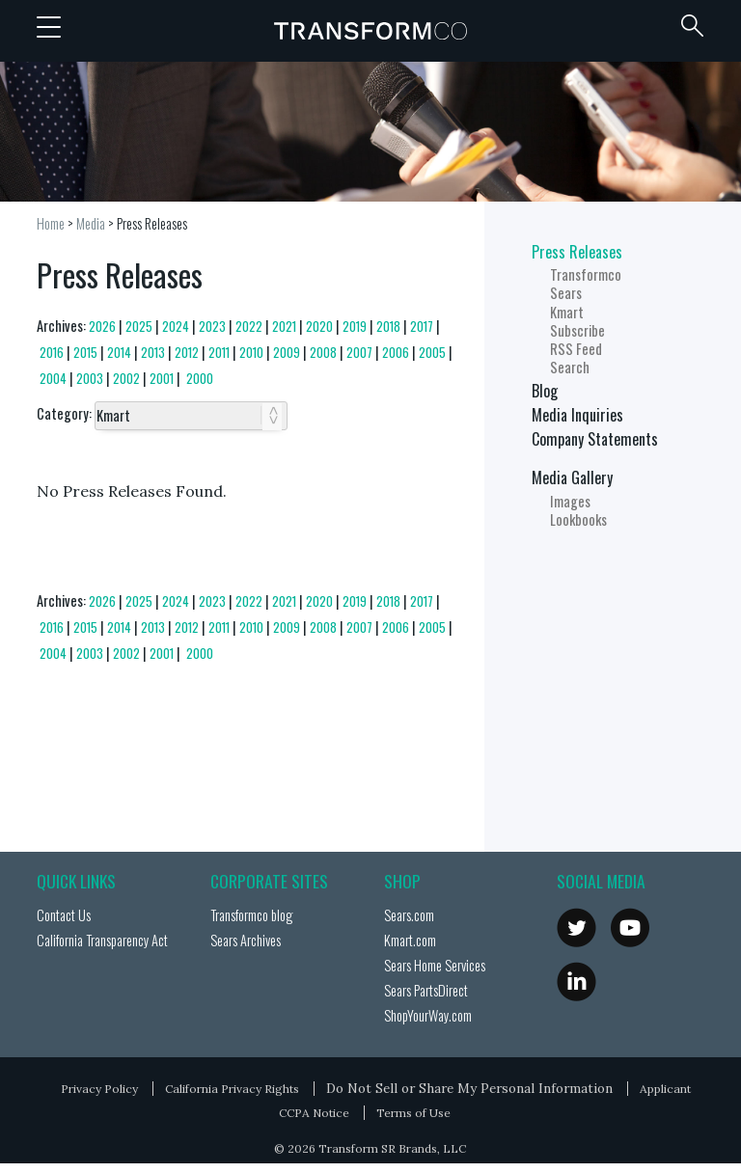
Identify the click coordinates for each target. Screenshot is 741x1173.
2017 (421, 326)
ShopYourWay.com (428, 1015)
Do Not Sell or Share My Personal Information (469, 1088)
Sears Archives (245, 940)
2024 (175, 326)
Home (51, 223)
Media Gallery (572, 477)
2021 (284, 326)
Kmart (567, 312)
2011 (219, 352)
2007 (359, 352)
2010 (251, 352)
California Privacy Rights (232, 1088)
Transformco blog (251, 915)
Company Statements (595, 438)
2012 (187, 352)
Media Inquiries (577, 414)
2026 (102, 326)
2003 (89, 378)
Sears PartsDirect (426, 990)
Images (570, 501)
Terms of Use (413, 1112)
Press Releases (152, 223)
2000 (199, 378)
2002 (126, 378)
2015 (85, 352)
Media (90, 223)
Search (570, 367)
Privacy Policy (99, 1088)
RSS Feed (576, 349)
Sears (566, 293)
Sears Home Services (434, 965)
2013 (153, 352)
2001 (162, 378)
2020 (319, 326)
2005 (432, 352)
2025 (138, 326)
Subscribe (577, 330)
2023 (212, 326)
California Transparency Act (102, 940)
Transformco (370, 31)
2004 (53, 378)
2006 (395, 352)
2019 (355, 326)
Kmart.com (410, 940)
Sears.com (409, 915)
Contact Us (64, 915)
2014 (119, 352)
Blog (545, 390)
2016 (52, 352)
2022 (248, 326)
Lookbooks (578, 519)
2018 (388, 326)
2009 (286, 352)
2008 (323, 352)
